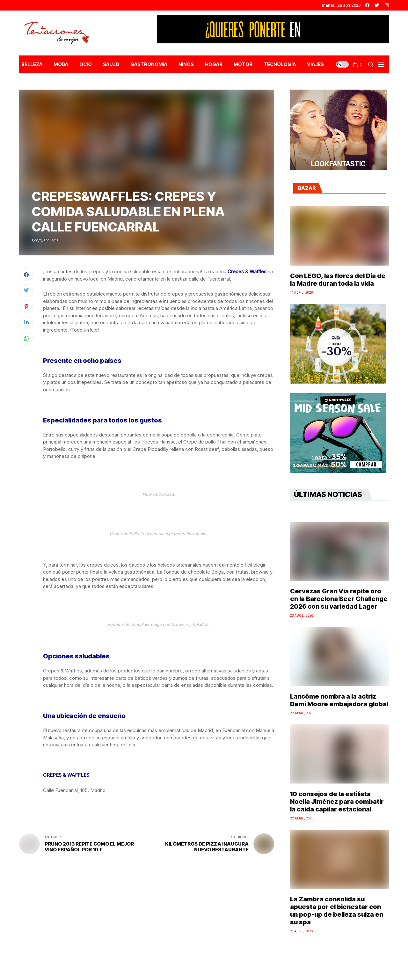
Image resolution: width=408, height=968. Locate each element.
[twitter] (377, 5)
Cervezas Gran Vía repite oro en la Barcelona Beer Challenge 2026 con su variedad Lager (339, 598)
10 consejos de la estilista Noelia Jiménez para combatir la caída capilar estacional (337, 801)
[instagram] (387, 5)
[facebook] (367, 5)
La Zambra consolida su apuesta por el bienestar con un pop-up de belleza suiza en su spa (336, 910)
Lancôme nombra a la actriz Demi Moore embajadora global (339, 700)
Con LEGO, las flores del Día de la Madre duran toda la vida (337, 279)
